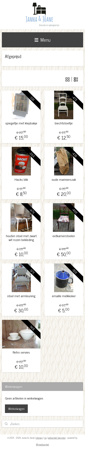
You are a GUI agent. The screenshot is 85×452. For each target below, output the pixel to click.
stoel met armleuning (21, 296)
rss (45, 438)
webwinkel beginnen (56, 438)
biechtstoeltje (64, 123)
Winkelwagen (16, 408)
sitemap (39, 438)
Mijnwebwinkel (42, 444)
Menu (42, 40)
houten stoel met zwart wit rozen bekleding (21, 237)
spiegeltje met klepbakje (21, 123)
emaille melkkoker (64, 296)
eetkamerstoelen (63, 236)
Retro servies (21, 352)
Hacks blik (21, 179)
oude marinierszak (64, 179)
